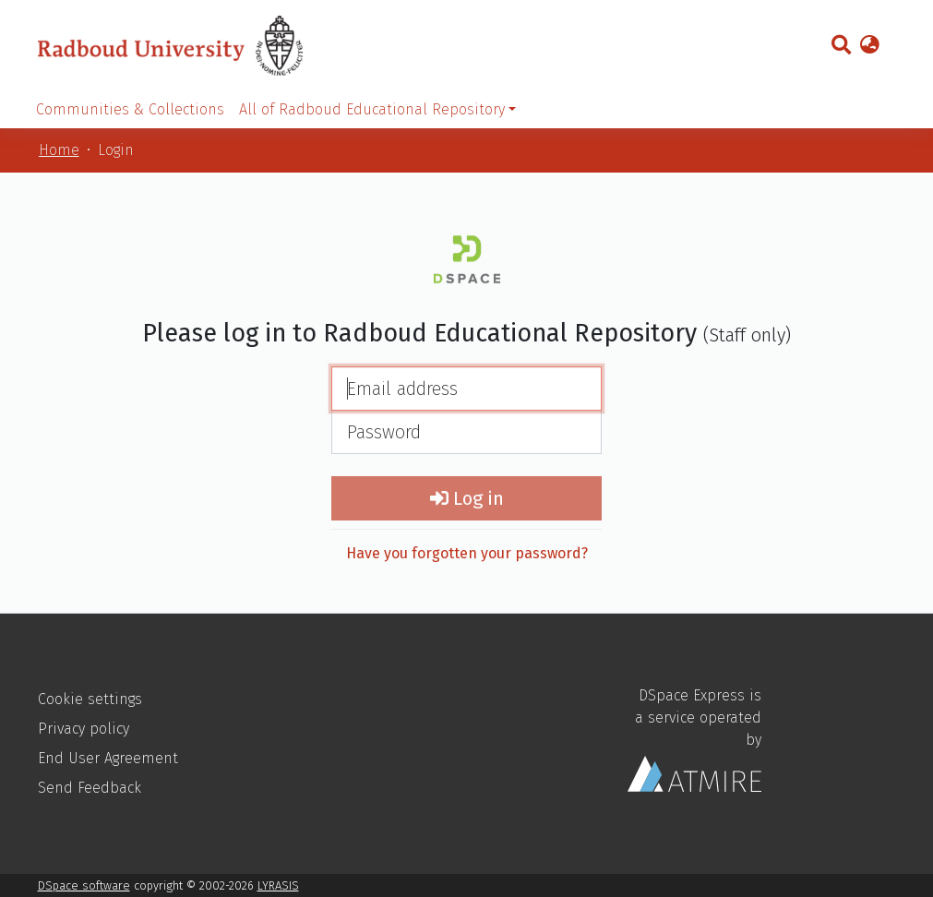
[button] (870, 46)
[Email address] (466, 388)
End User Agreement (108, 758)
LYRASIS (278, 885)
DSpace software (84, 885)
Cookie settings (90, 699)
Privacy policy (83, 728)
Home (59, 150)
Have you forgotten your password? (467, 553)
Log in (467, 498)
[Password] (466, 432)
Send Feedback (89, 787)
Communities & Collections (130, 109)
